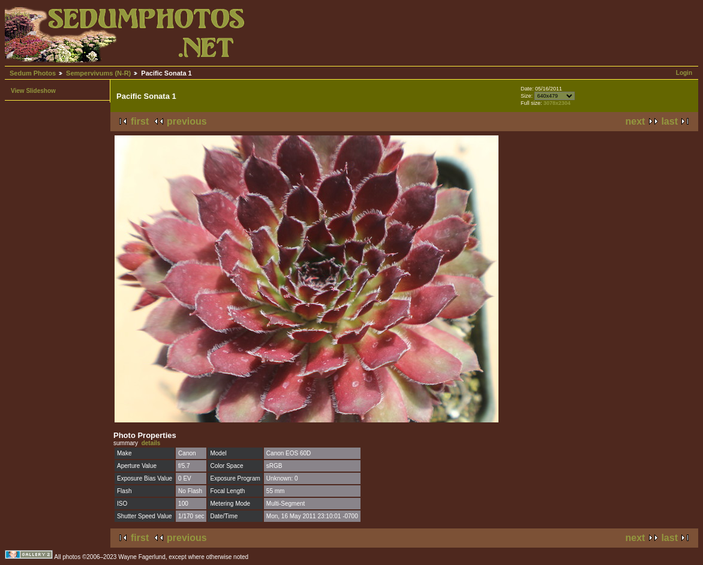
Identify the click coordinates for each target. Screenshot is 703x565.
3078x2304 (556, 103)
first (140, 121)
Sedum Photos (33, 73)
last (669, 121)
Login (684, 73)
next (635, 121)
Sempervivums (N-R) (98, 73)
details (151, 443)
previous (187, 121)
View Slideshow (33, 90)
